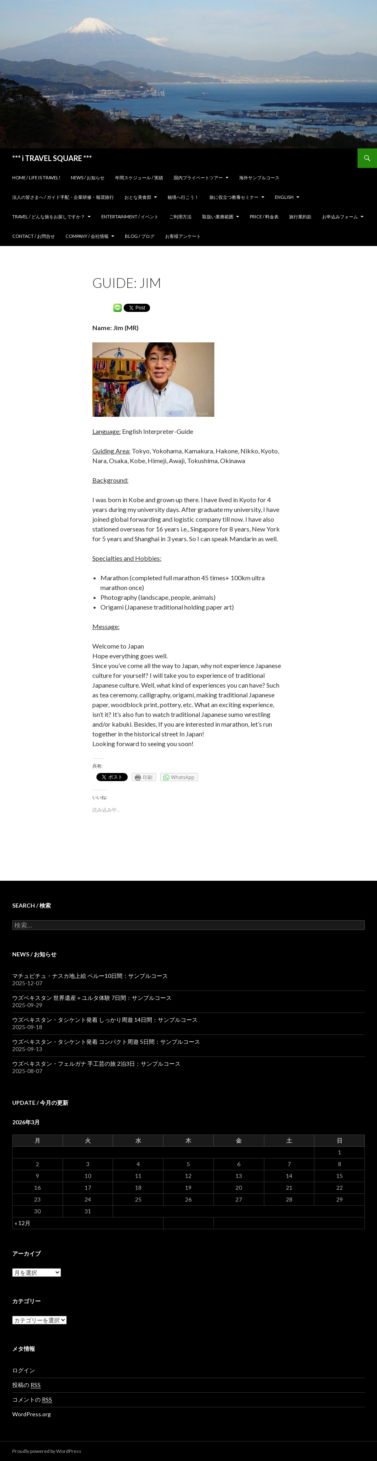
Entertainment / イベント (130, 216)
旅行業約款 (300, 216)
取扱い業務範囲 (217, 216)
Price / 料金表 (264, 216)
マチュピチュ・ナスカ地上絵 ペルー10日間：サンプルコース (90, 975)
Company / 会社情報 (87, 236)
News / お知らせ (88, 177)
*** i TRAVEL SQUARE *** (52, 158)
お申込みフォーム (340, 216)
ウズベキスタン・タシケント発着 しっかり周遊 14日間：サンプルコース (105, 1019)
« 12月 (23, 1222)
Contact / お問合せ (33, 236)
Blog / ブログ (140, 236)
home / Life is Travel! (36, 177)
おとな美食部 (137, 197)
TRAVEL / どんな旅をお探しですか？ (48, 216)
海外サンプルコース (259, 177)
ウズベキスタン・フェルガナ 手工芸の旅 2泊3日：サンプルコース (96, 1063)
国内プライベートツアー (198, 177)
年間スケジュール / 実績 (139, 177)
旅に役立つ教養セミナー (234, 197)
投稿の (26, 1385)
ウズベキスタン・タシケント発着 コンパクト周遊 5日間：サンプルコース (106, 1041)
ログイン (23, 1370)
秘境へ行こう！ (183, 197)
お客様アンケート (183, 236)
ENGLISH (284, 197)
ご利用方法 (180, 216)
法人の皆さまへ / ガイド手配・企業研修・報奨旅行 (63, 197)
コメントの (32, 1399)
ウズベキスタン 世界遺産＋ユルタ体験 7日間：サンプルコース (92, 997)
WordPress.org (31, 1414)
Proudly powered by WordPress (46, 1451)
